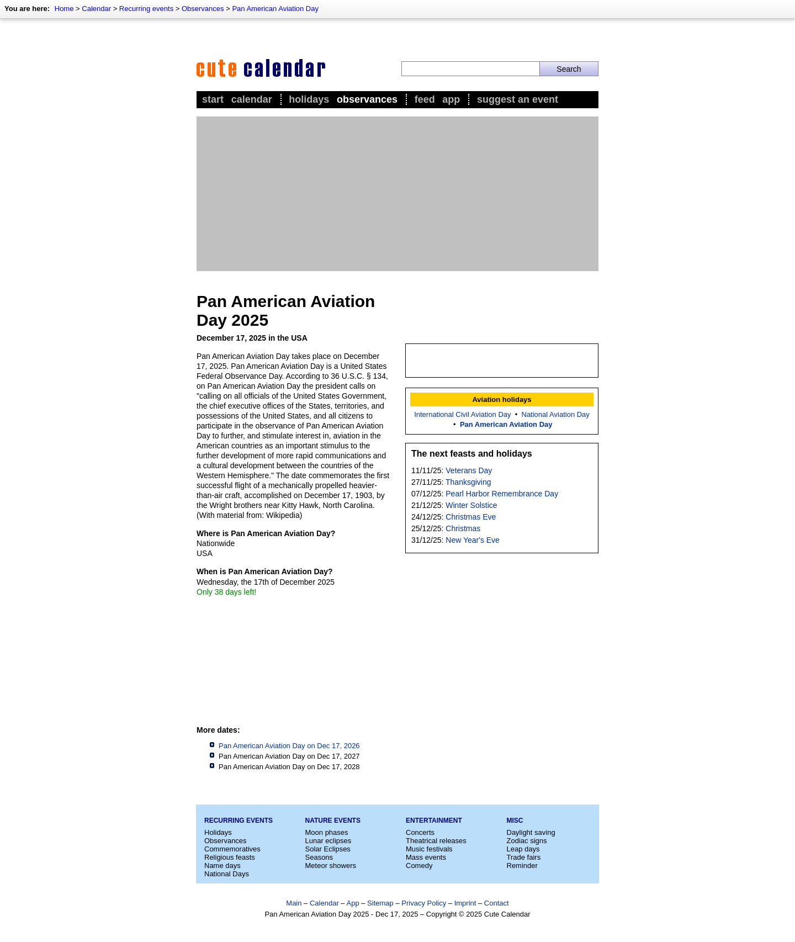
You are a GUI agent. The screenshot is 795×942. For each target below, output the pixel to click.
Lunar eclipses (328, 841)
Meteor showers (330, 865)
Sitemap (380, 903)
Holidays (309, 99)
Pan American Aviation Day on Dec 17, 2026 (289, 746)
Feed (425, 99)
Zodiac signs (527, 841)
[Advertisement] (397, 194)
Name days (222, 865)
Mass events (426, 857)
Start (213, 99)
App (451, 99)
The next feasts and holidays (471, 453)
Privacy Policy (423, 903)
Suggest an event (517, 99)
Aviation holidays (501, 399)
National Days (226, 874)
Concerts (420, 832)
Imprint (465, 903)
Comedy (419, 865)
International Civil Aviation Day (462, 414)
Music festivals (429, 849)
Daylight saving (531, 832)
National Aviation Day (556, 414)
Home (64, 8)
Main (293, 903)
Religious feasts (229, 857)
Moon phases (326, 832)
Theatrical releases (436, 841)
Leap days (523, 849)
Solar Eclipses (328, 849)
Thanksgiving (468, 482)
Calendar (96, 8)
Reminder (522, 865)
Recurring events (146, 8)
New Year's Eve (473, 540)
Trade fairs (524, 857)
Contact (496, 903)
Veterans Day (469, 470)
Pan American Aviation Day (275, 8)
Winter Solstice (471, 505)
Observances (203, 8)
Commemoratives (232, 849)
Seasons (319, 857)
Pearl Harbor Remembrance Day (502, 493)
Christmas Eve (471, 516)
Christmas (463, 528)
